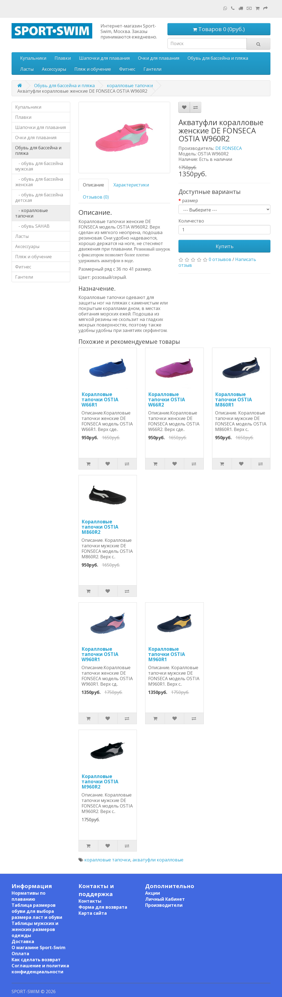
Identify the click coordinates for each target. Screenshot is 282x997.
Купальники (33, 58)
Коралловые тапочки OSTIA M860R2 (100, 526)
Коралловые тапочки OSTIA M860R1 (233, 399)
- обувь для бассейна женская (39, 182)
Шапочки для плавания (104, 58)
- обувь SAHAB (32, 226)
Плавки (63, 58)
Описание (93, 185)
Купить (225, 246)
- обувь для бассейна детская (39, 197)
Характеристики (131, 185)
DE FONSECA (228, 148)
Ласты (27, 69)
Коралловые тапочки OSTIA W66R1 (100, 399)
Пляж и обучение (92, 69)
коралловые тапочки (130, 86)
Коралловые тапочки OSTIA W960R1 (100, 654)
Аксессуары (54, 69)
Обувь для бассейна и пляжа (218, 58)
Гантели (152, 69)
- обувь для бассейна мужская (39, 166)
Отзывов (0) (96, 197)
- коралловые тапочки (31, 213)
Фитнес (127, 69)
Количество (191, 221)
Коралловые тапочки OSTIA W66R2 (166, 399)
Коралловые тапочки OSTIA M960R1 (166, 654)
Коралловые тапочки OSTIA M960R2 (100, 781)
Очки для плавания (158, 58)
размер (190, 200)
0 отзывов (220, 259)
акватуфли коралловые (157, 860)
